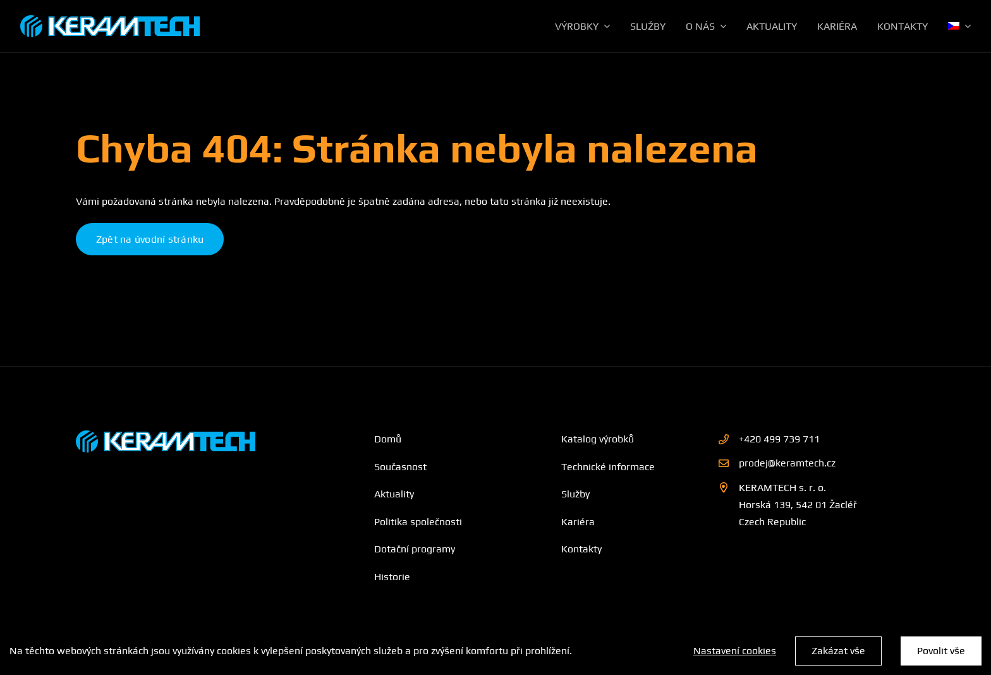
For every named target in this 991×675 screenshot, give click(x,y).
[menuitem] (959, 26)
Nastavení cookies (734, 651)
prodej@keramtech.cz (787, 463)
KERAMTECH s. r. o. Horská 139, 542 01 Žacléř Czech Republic (798, 505)
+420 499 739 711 (779, 439)
